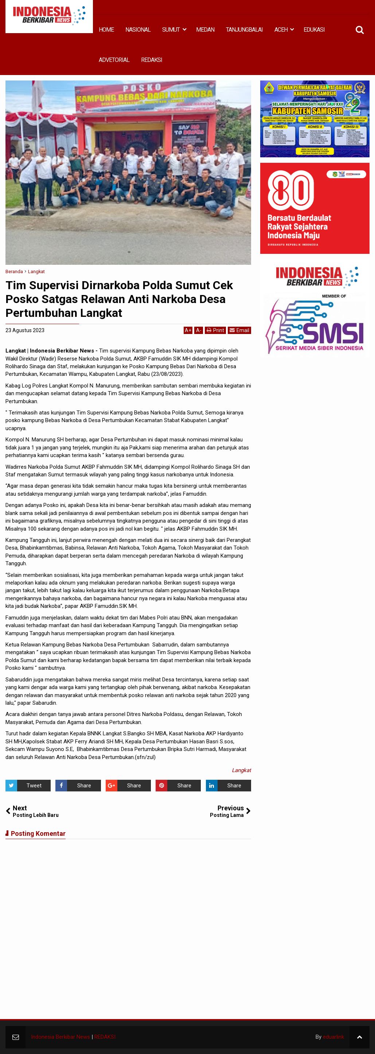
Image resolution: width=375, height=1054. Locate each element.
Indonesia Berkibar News (60, 1037)
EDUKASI (314, 29)
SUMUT (171, 29)
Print (215, 330)
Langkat (241, 770)
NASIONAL (138, 29)
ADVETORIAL (114, 59)
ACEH (281, 29)
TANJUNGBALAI (244, 29)
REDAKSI (151, 59)
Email (239, 330)
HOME (106, 29)
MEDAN (205, 29)
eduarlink (333, 1037)
